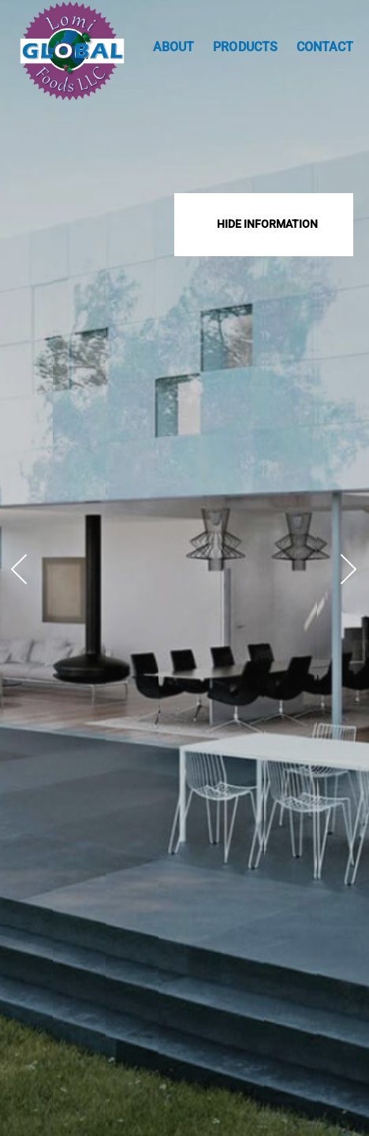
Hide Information (267, 224)
